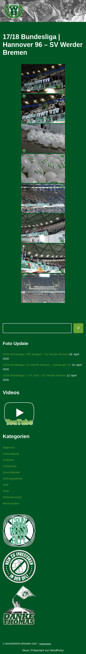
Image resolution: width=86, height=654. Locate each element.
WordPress (57, 650)
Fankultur (8, 459)
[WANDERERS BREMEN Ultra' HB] (14, 11)
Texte (6, 490)
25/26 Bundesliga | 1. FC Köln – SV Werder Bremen (34, 375)
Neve (25, 650)
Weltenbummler (12, 497)
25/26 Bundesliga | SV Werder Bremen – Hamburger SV (37, 364)
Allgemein (9, 447)
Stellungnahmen (12, 478)
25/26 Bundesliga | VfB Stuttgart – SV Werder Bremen (35, 354)
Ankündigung (11, 453)
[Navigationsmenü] (79, 11)
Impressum (45, 643)
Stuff (5, 484)
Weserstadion (11, 503)
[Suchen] (78, 328)
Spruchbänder (11, 472)
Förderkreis (10, 466)
